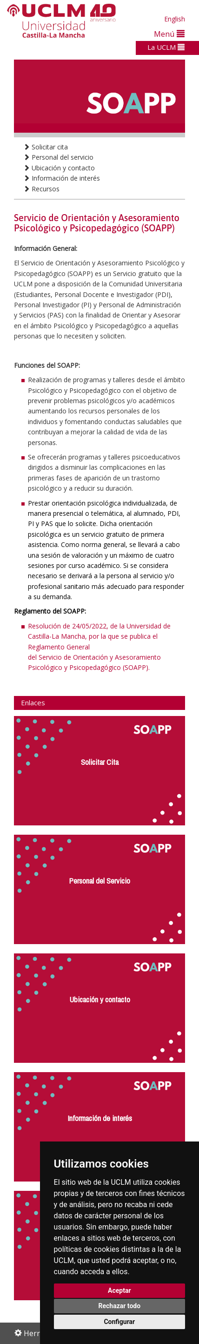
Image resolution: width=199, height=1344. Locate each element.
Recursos (41, 188)
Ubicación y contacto (59, 167)
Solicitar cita (45, 146)
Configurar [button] (119, 1321)
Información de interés (61, 178)
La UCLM (166, 47)
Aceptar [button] (119, 1290)
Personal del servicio (58, 157)
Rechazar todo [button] (119, 1306)
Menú (169, 33)
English (174, 18)
